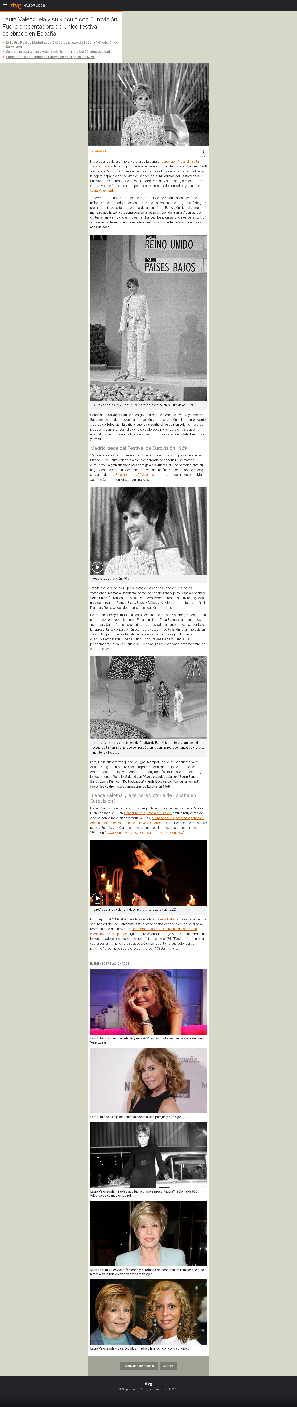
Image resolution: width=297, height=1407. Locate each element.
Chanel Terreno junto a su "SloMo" (148, 813)
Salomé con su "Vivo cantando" (138, 475)
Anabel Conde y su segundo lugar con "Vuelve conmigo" (144, 833)
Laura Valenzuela (102, 191)
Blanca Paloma (167, 919)
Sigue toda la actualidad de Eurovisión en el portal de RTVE (50, 57)
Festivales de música (138, 1366)
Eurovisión (169, 161)
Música (168, 1366)
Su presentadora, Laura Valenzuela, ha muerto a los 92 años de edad (58, 52)
